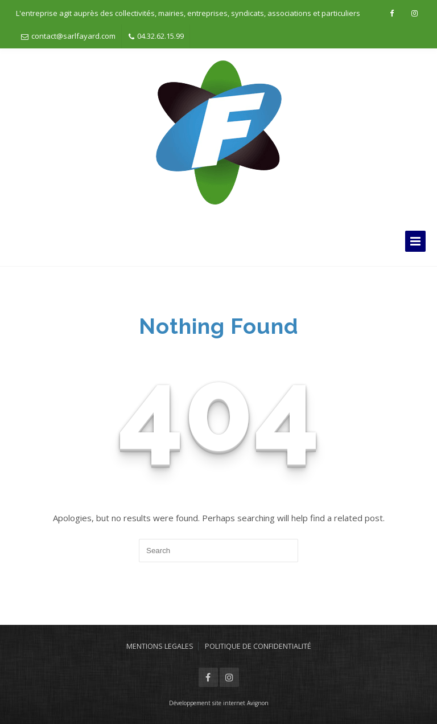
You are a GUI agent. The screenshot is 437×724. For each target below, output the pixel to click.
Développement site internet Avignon (219, 703)
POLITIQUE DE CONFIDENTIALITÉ (258, 646)
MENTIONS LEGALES (159, 646)
